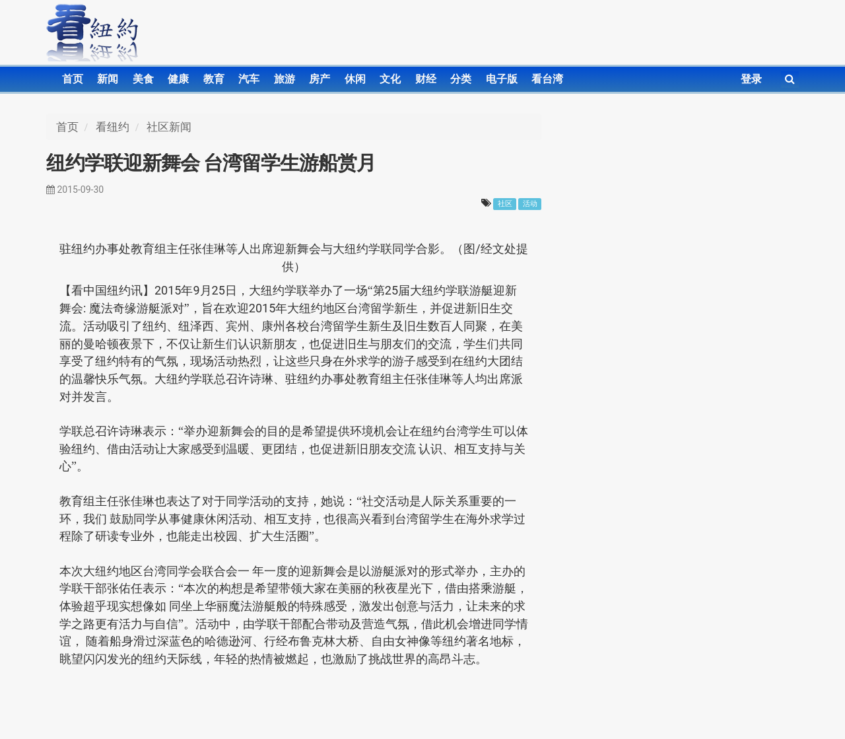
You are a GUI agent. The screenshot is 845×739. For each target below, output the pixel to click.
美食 (143, 79)
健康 (178, 79)
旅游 (284, 79)
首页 (72, 79)
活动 (530, 203)
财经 (425, 79)
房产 (319, 79)
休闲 (355, 79)
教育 (213, 79)
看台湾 (547, 79)
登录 (751, 79)
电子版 (502, 79)
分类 (460, 79)
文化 (390, 79)
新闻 (107, 79)
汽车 (248, 79)
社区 (505, 203)
